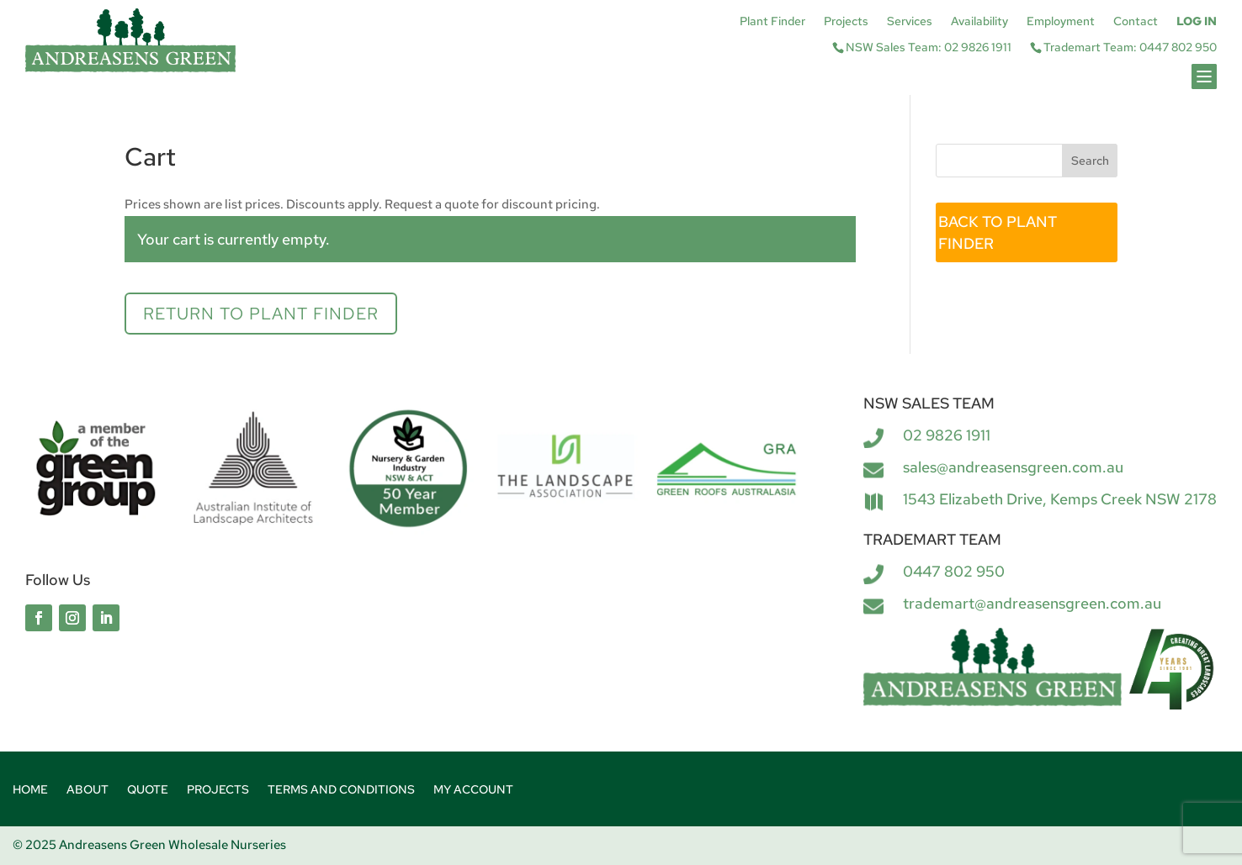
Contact (1135, 22)
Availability (979, 22)
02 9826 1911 (946, 435)
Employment (1061, 22)
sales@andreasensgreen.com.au (1013, 467)
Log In (1196, 22)
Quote (147, 790)
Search (1090, 160)
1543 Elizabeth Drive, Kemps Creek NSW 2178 (1060, 499)
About (87, 790)
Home (30, 790)
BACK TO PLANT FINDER (997, 232)
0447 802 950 (954, 571)
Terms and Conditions (341, 790)
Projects (846, 22)
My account (473, 790)
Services (909, 22)
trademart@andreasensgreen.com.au (1032, 603)
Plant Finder (772, 22)
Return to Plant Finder (261, 313)
